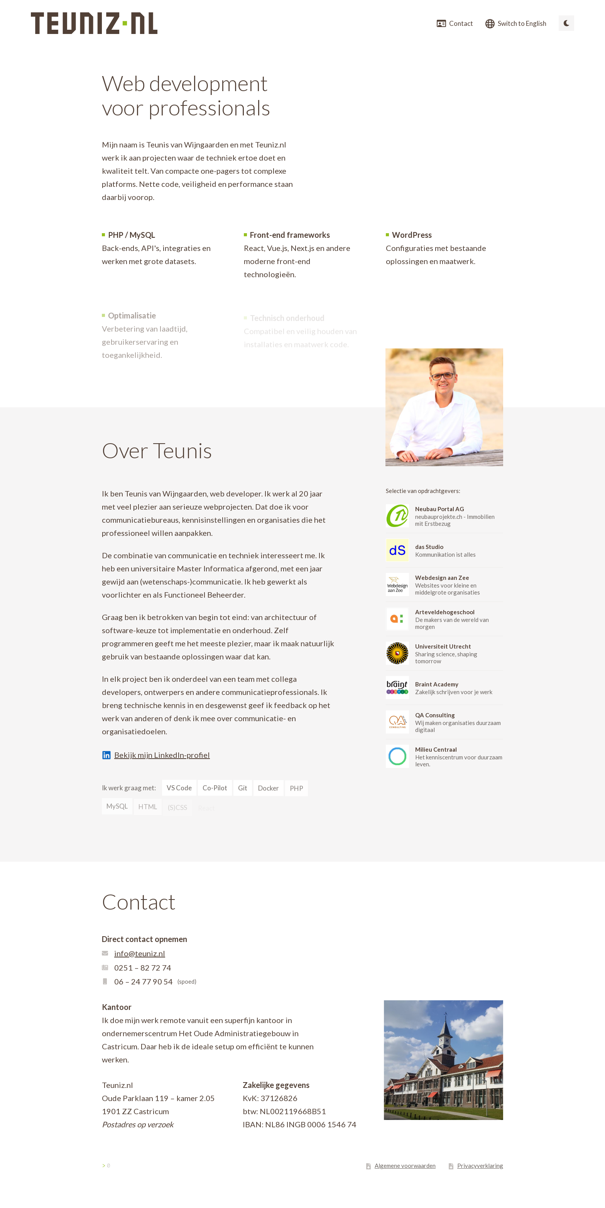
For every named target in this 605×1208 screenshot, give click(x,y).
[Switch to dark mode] (566, 23)
